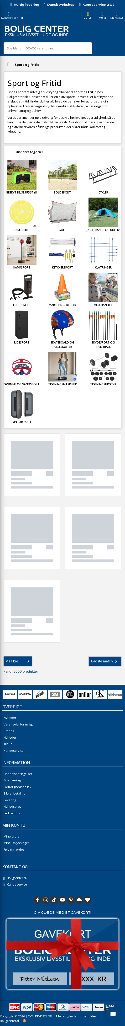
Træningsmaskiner (62, 384)
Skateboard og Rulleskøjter (62, 344)
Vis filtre (18, 661)
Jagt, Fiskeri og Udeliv (103, 230)
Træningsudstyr (103, 384)
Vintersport (21, 422)
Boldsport (62, 192)
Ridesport (21, 342)
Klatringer (103, 267)
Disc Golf (22, 230)
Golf (62, 230)
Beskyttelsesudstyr (21, 192)
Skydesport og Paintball (103, 344)
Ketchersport (62, 267)
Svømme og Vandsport (21, 384)
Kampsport (21, 267)
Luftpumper (22, 305)
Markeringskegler (62, 305)
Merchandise (103, 305)
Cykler (103, 192)
